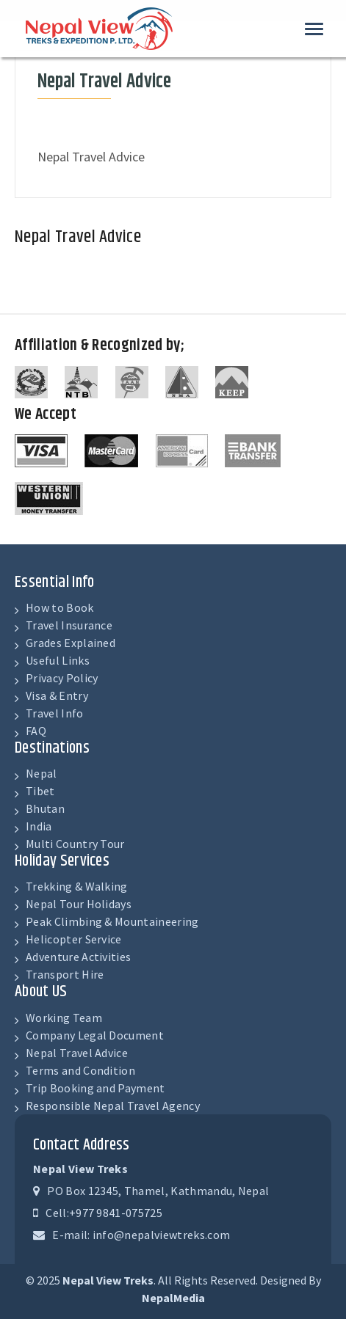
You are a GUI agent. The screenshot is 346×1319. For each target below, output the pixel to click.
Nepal (41, 773)
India (39, 826)
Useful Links (58, 660)
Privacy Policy (62, 678)
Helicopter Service (74, 939)
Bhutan (45, 808)
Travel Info (55, 713)
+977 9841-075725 (115, 1212)
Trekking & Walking (77, 886)
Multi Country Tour (75, 843)
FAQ (36, 730)
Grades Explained (70, 642)
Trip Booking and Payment (95, 1088)
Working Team (64, 1017)
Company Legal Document (95, 1035)
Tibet (40, 790)
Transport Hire (65, 974)
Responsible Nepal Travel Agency (113, 1105)
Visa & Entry (57, 695)
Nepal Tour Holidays (78, 903)
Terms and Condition (80, 1070)
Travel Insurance (69, 625)
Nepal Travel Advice (77, 1052)
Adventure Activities (78, 956)
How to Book (60, 607)
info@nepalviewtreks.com (161, 1234)
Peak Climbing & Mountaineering (112, 921)
